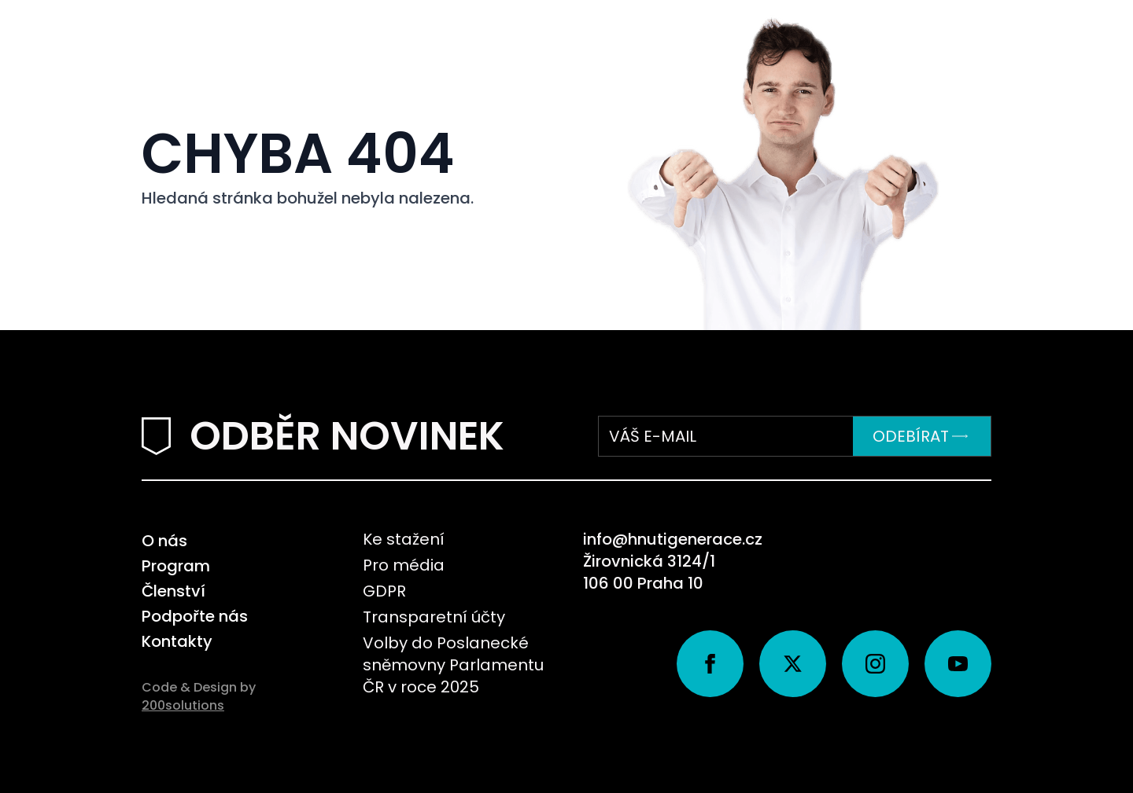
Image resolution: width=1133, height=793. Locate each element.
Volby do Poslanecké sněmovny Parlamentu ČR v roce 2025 (453, 665)
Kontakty (177, 641)
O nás (164, 541)
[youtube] (957, 663)
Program (176, 566)
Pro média (404, 565)
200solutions (183, 705)
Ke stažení (404, 539)
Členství (173, 591)
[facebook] (710, 663)
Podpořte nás (195, 616)
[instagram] (875, 663)
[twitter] (792, 663)
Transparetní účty (434, 617)
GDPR (384, 591)
